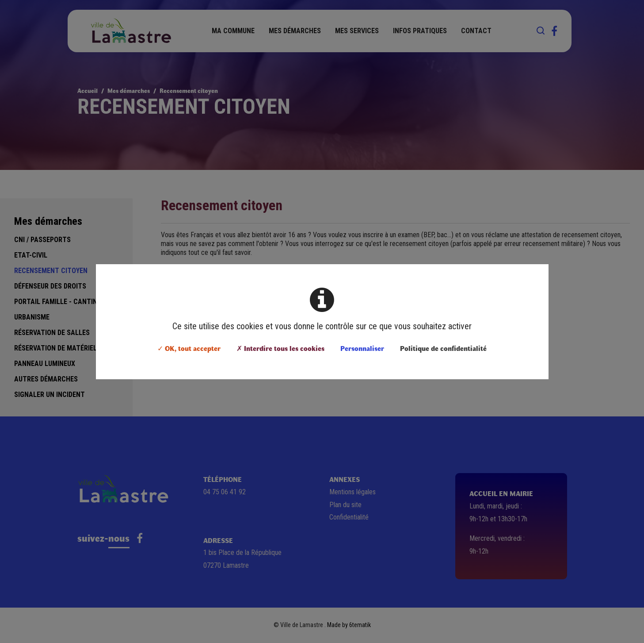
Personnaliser (362, 348)
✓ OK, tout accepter (189, 348)
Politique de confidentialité (443, 348)
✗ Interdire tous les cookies (280, 348)
